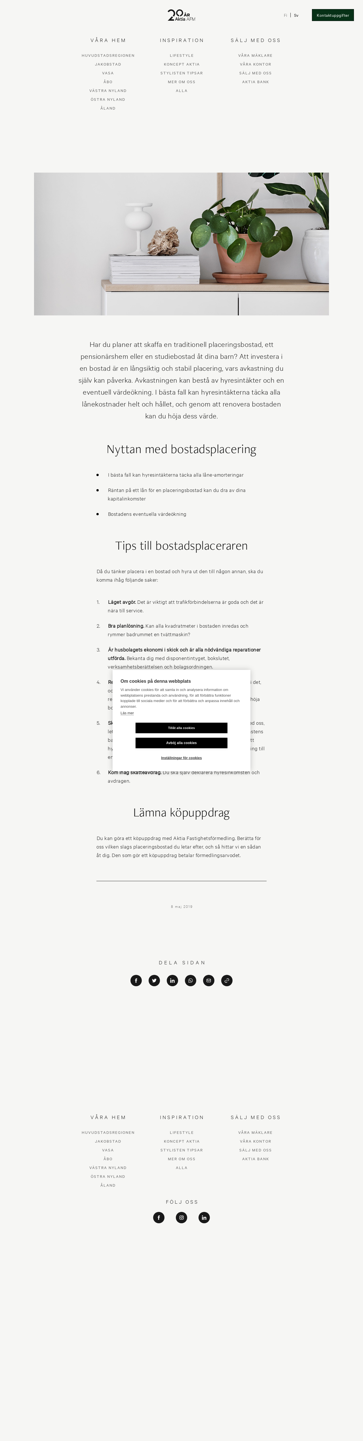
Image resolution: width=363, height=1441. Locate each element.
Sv (296, 15)
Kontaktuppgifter (333, 15)
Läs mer (127, 720)
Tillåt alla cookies (147, 735)
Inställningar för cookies (181, 750)
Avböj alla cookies (215, 735)
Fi (285, 15)
